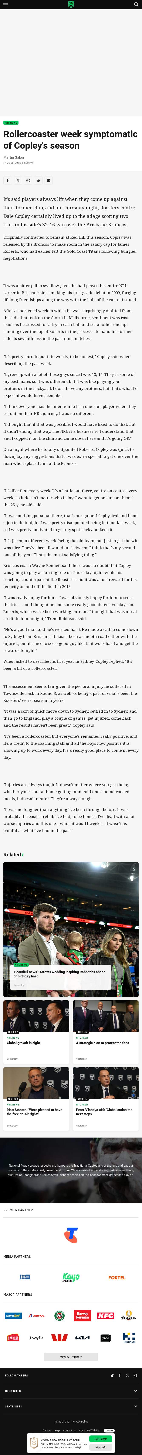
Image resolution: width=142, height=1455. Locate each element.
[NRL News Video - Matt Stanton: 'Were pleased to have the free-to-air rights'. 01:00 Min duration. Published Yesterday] (36, 1099)
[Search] (136, 4)
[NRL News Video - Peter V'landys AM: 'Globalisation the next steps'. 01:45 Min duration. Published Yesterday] (106, 1099)
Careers (47, 1430)
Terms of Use (61, 1421)
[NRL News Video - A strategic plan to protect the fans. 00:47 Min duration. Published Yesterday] (106, 1032)
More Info (100, 1447)
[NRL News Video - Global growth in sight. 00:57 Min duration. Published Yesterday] (36, 1032)
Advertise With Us (89, 1430)
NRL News (11, 122)
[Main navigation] (5, 4)
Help (57, 1430)
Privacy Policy (80, 1421)
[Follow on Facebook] (120, 1375)
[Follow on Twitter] (127, 1375)
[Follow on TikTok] (112, 1375)
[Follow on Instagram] (135, 1375)
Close (109, 1430)
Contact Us (69, 1430)
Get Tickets (101, 1439)
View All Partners (71, 1357)
